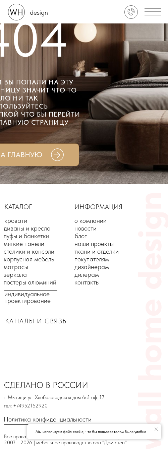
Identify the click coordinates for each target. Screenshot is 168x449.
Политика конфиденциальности (48, 419)
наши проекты (94, 244)
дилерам (86, 274)
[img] (131, 12)
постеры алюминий (30, 282)
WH (16, 12)
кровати (15, 220)
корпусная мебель (29, 259)
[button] (153, 12)
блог (81, 236)
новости (85, 228)
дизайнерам (91, 267)
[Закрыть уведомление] (156, 429)
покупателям (91, 259)
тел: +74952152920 (26, 405)
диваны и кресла (27, 228)
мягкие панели (24, 244)
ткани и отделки (96, 251)
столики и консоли (29, 251)
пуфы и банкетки (26, 236)
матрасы (16, 267)
